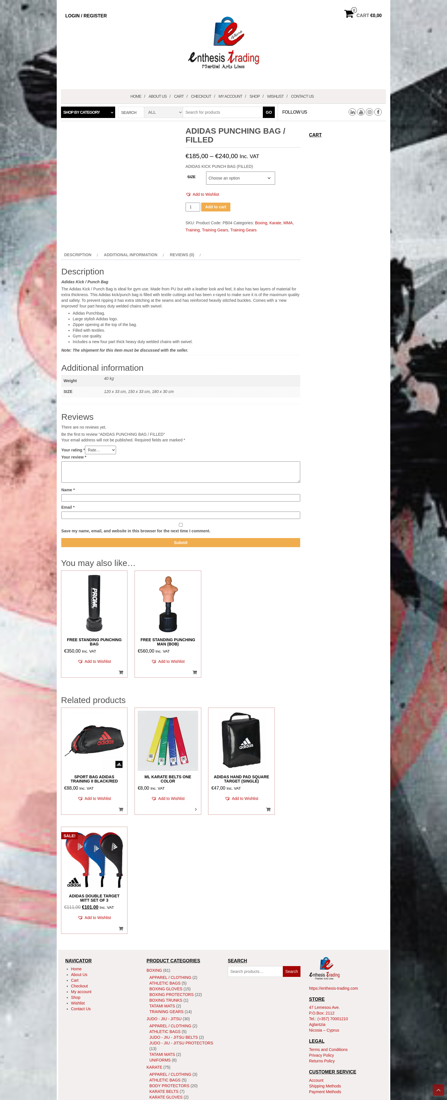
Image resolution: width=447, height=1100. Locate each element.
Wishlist (275, 96)
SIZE (191, 177)
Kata (157, 979)
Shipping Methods (325, 954)
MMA (288, 223)
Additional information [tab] (130, 254)
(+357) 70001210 (333, 887)
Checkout (201, 96)
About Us (157, 96)
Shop (254, 96)
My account (230, 96)
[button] (202, 194)
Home (136, 96)
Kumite (159, 984)
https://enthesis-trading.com (333, 857)
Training (193, 230)
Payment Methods (325, 960)
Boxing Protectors (171, 863)
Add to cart (215, 207)
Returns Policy (322, 929)
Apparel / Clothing (170, 846)
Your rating (73, 450)
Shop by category (81, 112)
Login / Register (86, 15)
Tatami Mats (162, 875)
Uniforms (160, 929)
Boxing (261, 223)
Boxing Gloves (165, 857)
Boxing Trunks (165, 869)
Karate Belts (163, 960)
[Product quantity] (193, 207)
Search (291, 840)
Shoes (156, 997)
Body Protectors (169, 954)
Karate (275, 223)
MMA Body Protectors (174, 1034)
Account (316, 949)
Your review (73, 457)
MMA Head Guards (169, 1046)
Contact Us (302, 96)
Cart (179, 96)
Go (269, 112)
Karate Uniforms (168, 971)
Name (68, 490)
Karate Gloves (165, 966)
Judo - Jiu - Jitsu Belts (173, 906)
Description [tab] (78, 254)
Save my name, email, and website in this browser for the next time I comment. (135, 531)
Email (68, 507)
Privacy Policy (321, 924)
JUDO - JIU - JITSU (164, 887)
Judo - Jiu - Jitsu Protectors (181, 912)
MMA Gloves (162, 1040)
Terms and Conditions (328, 918)
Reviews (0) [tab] (182, 254)
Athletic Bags (164, 852)
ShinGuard (161, 991)
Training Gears (215, 230)
